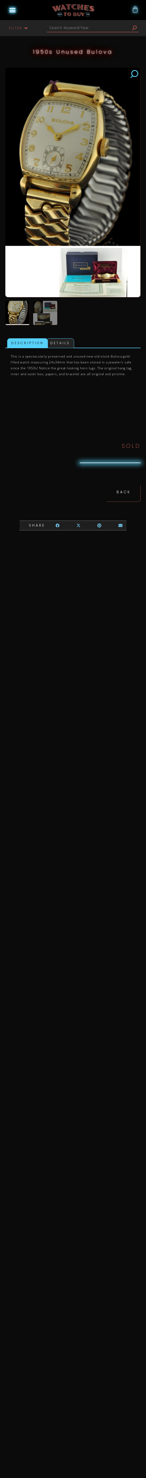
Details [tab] (60, 343)
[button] (12, 10)
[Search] (134, 28)
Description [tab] (27, 343)
